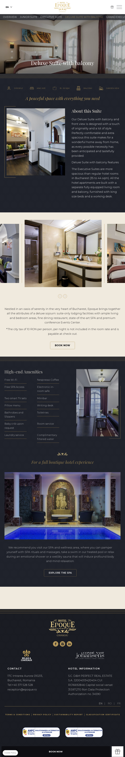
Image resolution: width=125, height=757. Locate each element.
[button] (60, 296)
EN (100, 703)
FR (119, 703)
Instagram (62, 643)
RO (110, 703)
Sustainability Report (68, 715)
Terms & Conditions (17, 715)
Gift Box (112, 7)
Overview (10, 17)
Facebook (55, 643)
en (7, 7)
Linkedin (69, 643)
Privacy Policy (42, 715)
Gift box (118, 751)
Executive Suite (51, 17)
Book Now (62, 345)
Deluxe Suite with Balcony (84, 17)
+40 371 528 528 (32, 685)
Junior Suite (28, 17)
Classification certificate (103, 715)
